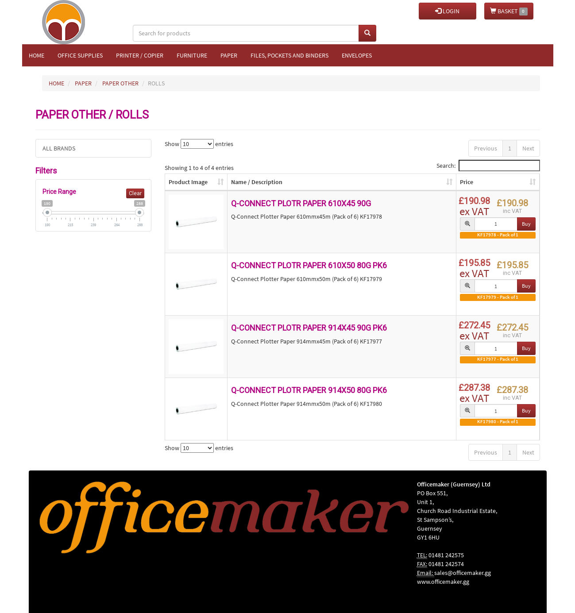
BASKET (509, 11)
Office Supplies (80, 55)
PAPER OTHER (120, 83)
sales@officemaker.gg (462, 573)
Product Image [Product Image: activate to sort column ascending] (188, 182)
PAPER (83, 83)
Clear (135, 193)
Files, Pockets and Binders (289, 55)
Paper (228, 55)
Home (36, 55)
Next (528, 148)
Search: (488, 165)
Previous (485, 148)
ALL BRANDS (58, 148)
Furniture (192, 55)
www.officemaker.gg (443, 582)
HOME (56, 83)
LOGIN (447, 11)
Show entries (199, 144)
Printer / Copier (139, 55)
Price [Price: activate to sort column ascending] (466, 182)
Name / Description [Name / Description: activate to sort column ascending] (256, 182)
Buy (526, 223)
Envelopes (357, 55)
